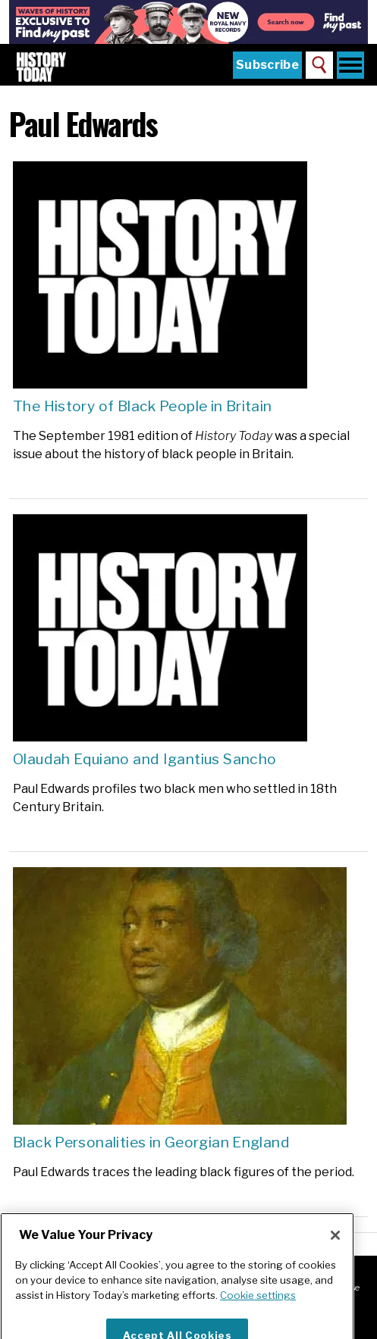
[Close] (335, 1249)
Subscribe (267, 65)
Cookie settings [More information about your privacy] (258, 1309)
